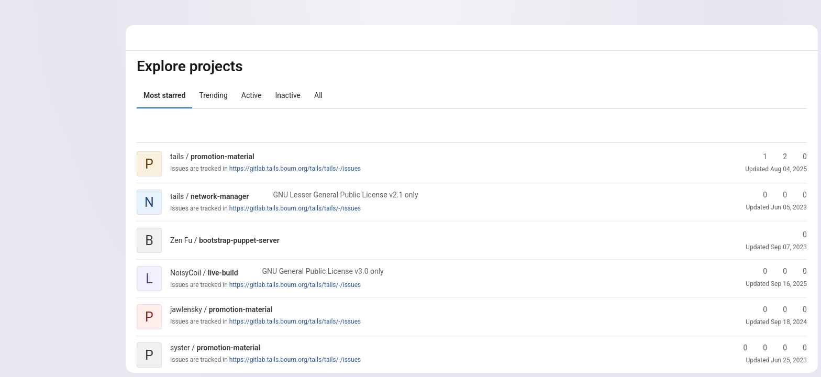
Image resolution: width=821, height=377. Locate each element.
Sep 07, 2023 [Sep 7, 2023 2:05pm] (788, 247)
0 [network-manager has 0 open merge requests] (799, 195)
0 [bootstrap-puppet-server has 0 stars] (799, 234)
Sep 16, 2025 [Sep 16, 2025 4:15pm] (788, 283)
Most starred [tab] (164, 95)
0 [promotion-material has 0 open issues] (799, 347)
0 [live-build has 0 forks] (779, 271)
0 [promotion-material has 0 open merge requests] (799, 156)
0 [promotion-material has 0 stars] (760, 309)
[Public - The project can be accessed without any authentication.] (262, 156)
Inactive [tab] (287, 95)
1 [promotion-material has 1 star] (760, 156)
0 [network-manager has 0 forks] (779, 195)
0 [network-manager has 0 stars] (760, 195)
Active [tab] (251, 95)
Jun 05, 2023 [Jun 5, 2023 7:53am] (788, 207)
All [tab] (318, 95)
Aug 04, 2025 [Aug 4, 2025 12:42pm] (788, 169)
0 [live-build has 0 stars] (760, 271)
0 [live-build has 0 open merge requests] (799, 271)
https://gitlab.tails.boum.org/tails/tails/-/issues (294, 168)
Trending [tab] (212, 95)
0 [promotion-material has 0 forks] (779, 309)
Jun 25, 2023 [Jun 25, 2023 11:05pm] (788, 360)
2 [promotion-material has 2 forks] (779, 156)
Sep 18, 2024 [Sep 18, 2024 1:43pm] (788, 322)
